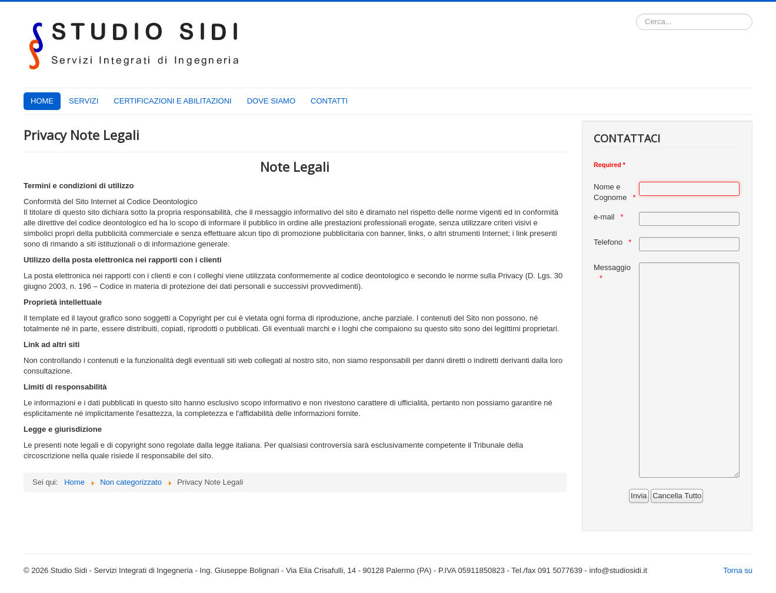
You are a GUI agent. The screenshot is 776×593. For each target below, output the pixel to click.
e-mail (604, 216)
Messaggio (612, 267)
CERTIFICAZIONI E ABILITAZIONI (172, 100)
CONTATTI (329, 100)
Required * (609, 164)
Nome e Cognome (610, 192)
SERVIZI (83, 100)
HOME (42, 100)
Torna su (737, 570)
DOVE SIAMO (271, 100)
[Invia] (638, 496)
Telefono (608, 242)
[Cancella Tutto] (677, 496)
